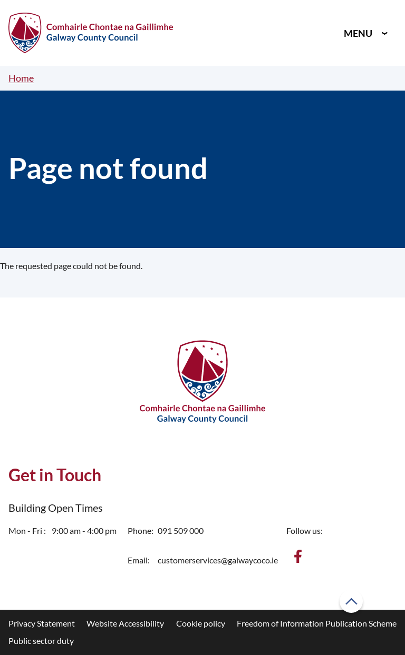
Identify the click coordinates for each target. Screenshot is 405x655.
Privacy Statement (41, 623)
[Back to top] (351, 601)
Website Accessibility (125, 623)
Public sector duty (41, 641)
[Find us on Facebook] (298, 556)
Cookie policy (200, 623)
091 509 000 (181, 530)
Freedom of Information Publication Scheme (317, 623)
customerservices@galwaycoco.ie (218, 560)
